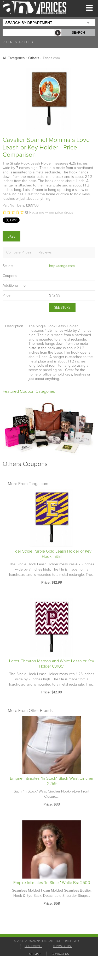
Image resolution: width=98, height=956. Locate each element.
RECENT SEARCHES (18, 42)
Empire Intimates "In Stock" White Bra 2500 (51, 883)
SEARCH (78, 32)
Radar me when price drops (49, 212)
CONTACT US (60, 954)
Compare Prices (18, 252)
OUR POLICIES (33, 946)
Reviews (44, 252)
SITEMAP (34, 954)
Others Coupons (25, 464)
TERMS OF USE (62, 946)
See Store (62, 307)
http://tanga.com (62, 266)
